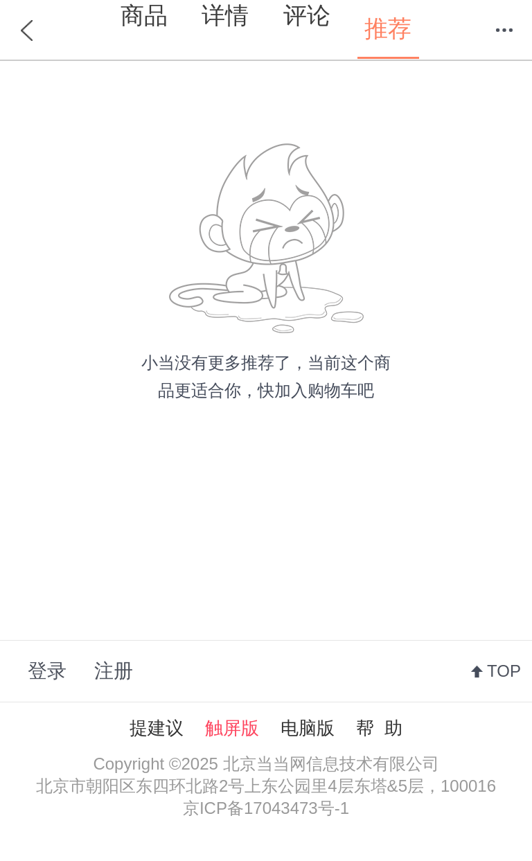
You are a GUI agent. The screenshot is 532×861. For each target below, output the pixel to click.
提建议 (157, 728)
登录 (47, 671)
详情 (225, 15)
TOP (504, 671)
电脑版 (308, 728)
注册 (113, 671)
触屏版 (232, 728)
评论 (306, 15)
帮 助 (379, 728)
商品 (144, 15)
